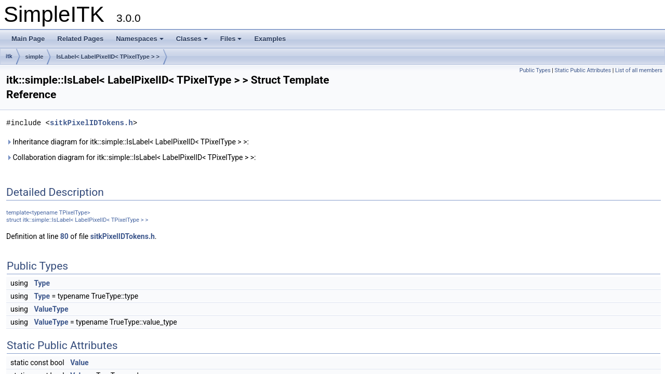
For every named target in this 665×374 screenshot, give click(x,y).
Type (42, 283)
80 (64, 236)
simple (34, 57)
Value (79, 362)
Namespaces (140, 39)
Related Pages (80, 39)
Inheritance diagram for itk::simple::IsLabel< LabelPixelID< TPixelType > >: (127, 142)
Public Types (535, 70)
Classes (192, 39)
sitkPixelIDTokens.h (91, 123)
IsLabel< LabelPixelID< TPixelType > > (107, 57)
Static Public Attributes (583, 70)
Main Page (28, 39)
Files (231, 39)
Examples (270, 39)
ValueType (51, 309)
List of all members (638, 70)
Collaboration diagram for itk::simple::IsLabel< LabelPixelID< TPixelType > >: (131, 157)
